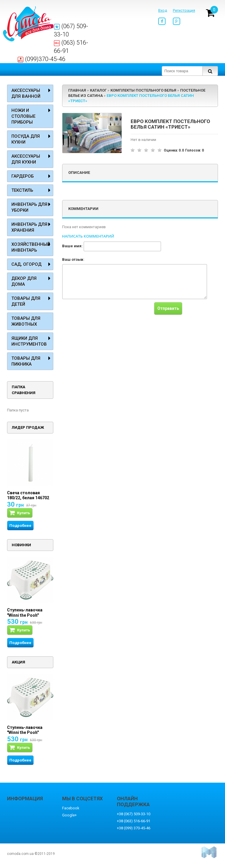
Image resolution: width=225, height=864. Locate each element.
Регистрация (184, 10)
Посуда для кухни (25, 139)
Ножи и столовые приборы (23, 116)
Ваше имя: (72, 246)
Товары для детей (25, 301)
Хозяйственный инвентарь (30, 247)
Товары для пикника (25, 361)
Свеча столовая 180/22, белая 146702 (28, 495)
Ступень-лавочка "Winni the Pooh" (24, 613)
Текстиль (22, 190)
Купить (19, 512)
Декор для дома (24, 281)
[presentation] (106, 313)
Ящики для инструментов (29, 341)
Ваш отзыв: (73, 259)
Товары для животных (25, 321)
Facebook (70, 808)
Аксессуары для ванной (25, 93)
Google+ (69, 815)
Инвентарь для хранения (29, 227)
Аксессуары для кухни (25, 159)
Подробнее (20, 525)
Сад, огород (26, 264)
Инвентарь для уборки (29, 207)
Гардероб (22, 176)
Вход (162, 10)
